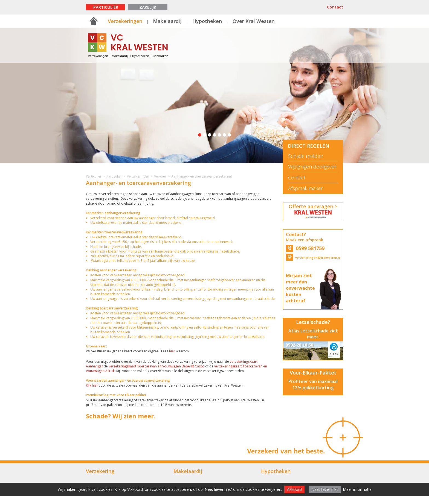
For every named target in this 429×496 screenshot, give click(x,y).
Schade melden (305, 156)
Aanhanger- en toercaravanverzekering (201, 176)
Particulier (105, 7)
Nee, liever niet (324, 489)
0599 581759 (305, 248)
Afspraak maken (306, 188)
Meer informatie (357, 489)
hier (172, 351)
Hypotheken (207, 21)
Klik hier (92, 385)
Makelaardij (167, 21)
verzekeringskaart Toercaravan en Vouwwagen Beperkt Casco (156, 366)
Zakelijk (147, 7)
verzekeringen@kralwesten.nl (313, 258)
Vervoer (160, 176)
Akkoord (294, 489)
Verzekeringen (125, 21)
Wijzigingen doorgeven (312, 167)
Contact (335, 7)
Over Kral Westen (254, 21)
